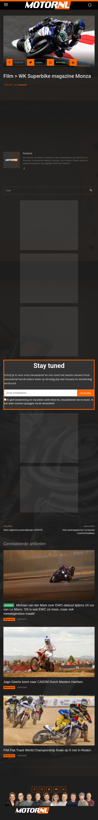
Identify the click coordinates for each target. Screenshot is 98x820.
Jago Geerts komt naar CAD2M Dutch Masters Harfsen (43, 682)
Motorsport (9, 619)
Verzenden (85, 393)
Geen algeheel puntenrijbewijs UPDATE (23, 530)
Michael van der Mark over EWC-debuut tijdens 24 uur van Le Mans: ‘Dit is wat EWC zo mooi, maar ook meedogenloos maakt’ (48, 609)
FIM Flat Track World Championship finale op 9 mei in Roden (47, 750)
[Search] (91, 190)
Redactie (23, 84)
